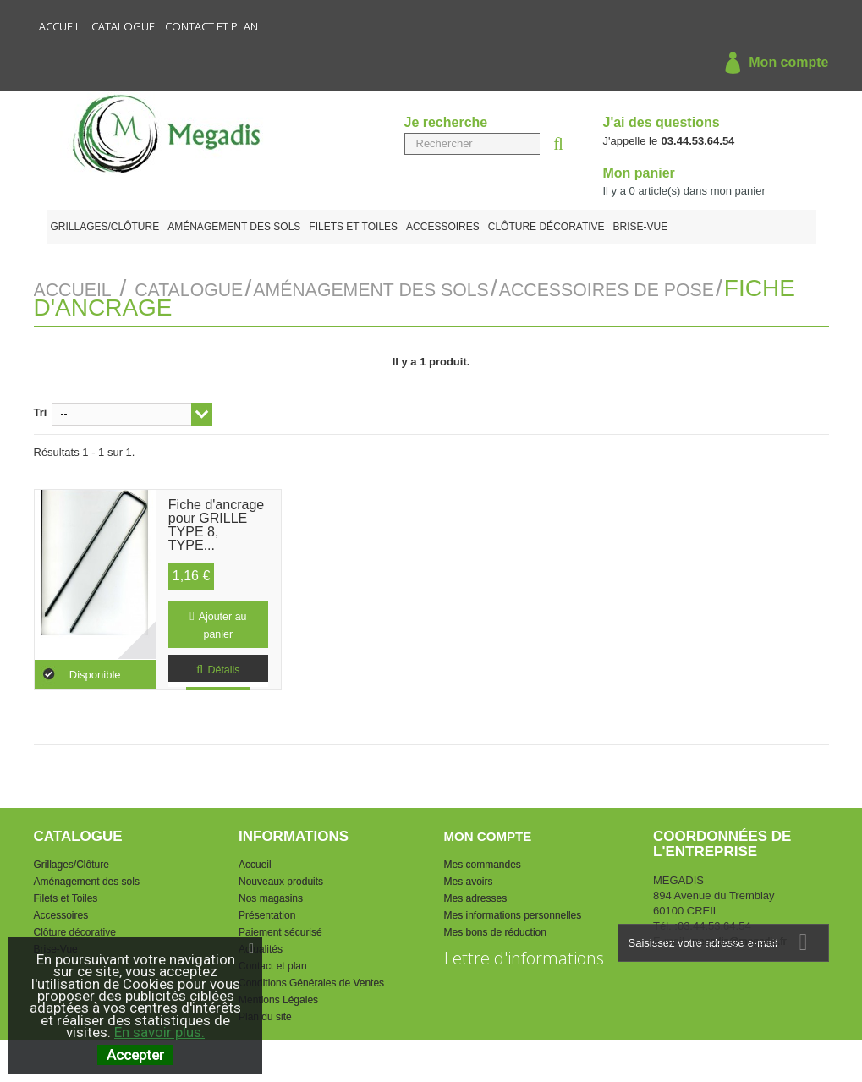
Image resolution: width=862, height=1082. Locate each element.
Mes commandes (482, 862)
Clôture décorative (546, 227)
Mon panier (639, 173)
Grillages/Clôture (105, 227)
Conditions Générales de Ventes (311, 980)
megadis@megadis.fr (738, 939)
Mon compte (772, 63)
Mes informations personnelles (513, 913)
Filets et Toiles (353, 227)
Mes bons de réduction (495, 930)
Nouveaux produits (281, 879)
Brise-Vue (640, 227)
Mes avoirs (468, 879)
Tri (40, 410)
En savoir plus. (159, 1032)
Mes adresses (476, 896)
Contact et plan (211, 26)
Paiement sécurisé (280, 930)
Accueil (60, 26)
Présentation (267, 913)
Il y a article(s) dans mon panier (684, 190)
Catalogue (123, 26)
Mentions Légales (278, 997)
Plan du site (265, 1014)
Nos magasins (271, 896)
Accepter (135, 1054)
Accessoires (443, 227)
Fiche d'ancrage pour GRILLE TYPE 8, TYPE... (216, 511)
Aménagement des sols (233, 227)
